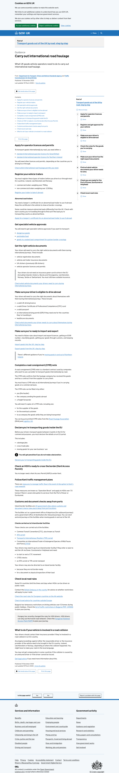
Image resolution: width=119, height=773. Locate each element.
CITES (27, 544)
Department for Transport (27, 76)
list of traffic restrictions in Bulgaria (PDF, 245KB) (54, 607)
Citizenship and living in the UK (26, 735)
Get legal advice (21, 659)
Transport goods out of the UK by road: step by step (42, 43)
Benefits (18, 718)
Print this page (23, 139)
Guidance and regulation (85, 726)
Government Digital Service (51, 763)
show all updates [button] (39, 666)
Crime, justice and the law (24, 739)
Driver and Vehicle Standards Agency (49, 76)
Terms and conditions (71, 760)
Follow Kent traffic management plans (29, 124)
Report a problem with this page (90, 695)
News (78, 722)
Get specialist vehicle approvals (27, 105)
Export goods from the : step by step (30, 349)
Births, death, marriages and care (27, 722)
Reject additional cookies (48, 25)
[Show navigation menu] (93, 33)
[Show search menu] (101, 33)
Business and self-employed (25, 726)
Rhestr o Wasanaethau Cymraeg (27, 763)
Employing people (52, 722)
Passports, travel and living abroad (59, 739)
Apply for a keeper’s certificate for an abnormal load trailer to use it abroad (43, 218)
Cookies (31, 760)
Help (17, 760)
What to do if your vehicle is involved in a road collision (34, 131)
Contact (58, 760)
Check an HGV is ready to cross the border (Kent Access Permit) (37, 121)
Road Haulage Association (59, 419)
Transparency (81, 739)
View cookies (66, 25)
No (50, 695)
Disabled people (21, 743)
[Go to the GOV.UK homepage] (22, 33)
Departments (81, 718)
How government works (85, 743)
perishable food (23, 236)
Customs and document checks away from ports (32, 126)
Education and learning (54, 718)
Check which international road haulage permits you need (36, 168)
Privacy (23, 760)
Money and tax (51, 735)
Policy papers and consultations (88, 735)
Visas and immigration (54, 743)
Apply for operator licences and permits (29, 100)
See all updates (40, 83)
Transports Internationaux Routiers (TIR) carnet (35, 538)
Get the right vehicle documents (27, 108)
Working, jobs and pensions (56, 747)
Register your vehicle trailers (26, 102)
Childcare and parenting (24, 731)
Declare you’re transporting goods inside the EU (32, 118)
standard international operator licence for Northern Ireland (39, 157)
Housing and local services (56, 731)
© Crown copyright (97, 772)
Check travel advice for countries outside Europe (33, 600)
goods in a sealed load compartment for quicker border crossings (41, 239)
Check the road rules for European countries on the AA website (39, 596)
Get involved (81, 747)
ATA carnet (21, 535)
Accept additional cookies (26, 25)
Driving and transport (23, 747)
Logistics (28, 421)
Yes (39, 695)
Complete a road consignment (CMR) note (30, 116)
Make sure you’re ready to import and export (31, 113)
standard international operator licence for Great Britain (38, 154)
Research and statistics (85, 731)
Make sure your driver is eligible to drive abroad (32, 110)
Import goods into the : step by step (29, 344)
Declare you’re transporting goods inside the (33, 460)
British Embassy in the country (35, 590)
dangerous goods (23, 233)
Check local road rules (24, 129)
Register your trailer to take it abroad (29, 192)
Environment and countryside (57, 726)
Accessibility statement (45, 760)
